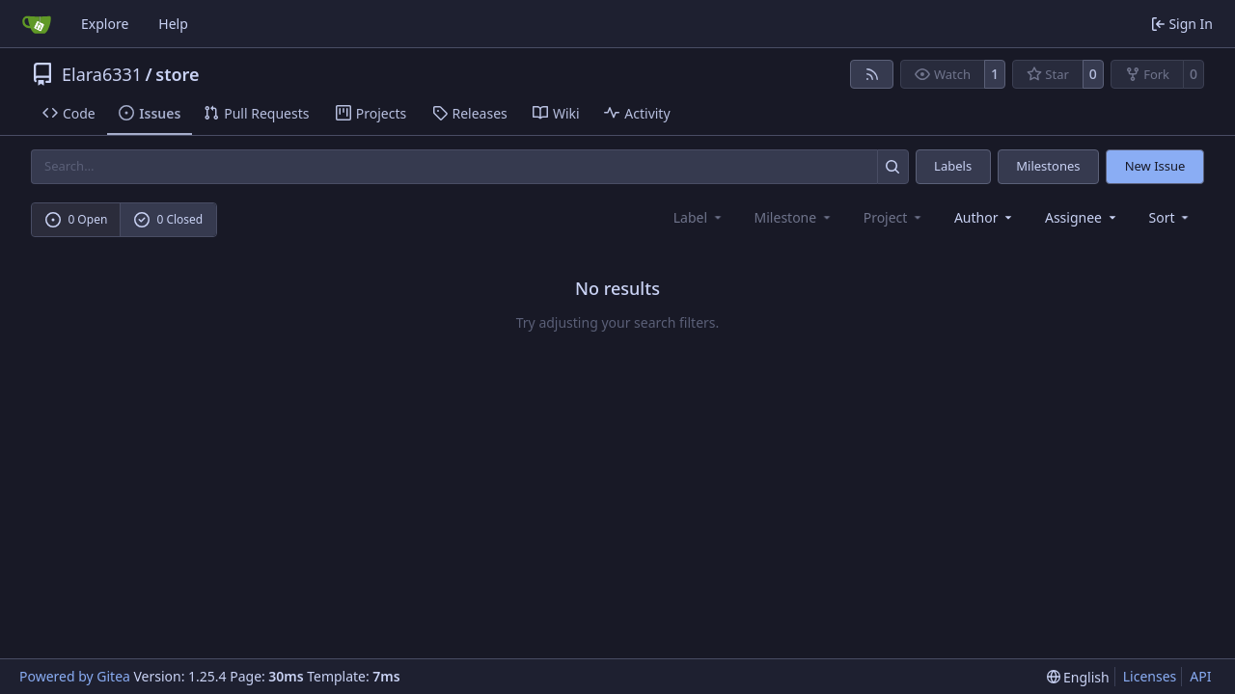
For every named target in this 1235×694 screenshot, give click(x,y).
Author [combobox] (984, 217)
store (177, 74)
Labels (953, 165)
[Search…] (893, 166)
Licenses (1150, 676)
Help (173, 23)
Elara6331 (102, 74)
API (1200, 676)
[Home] (37, 24)
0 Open (76, 219)
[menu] (1171, 217)
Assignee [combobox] (1082, 217)
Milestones (1048, 165)
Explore (104, 23)
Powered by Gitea (74, 676)
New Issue (1155, 165)
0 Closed (169, 219)
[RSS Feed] (872, 74)
